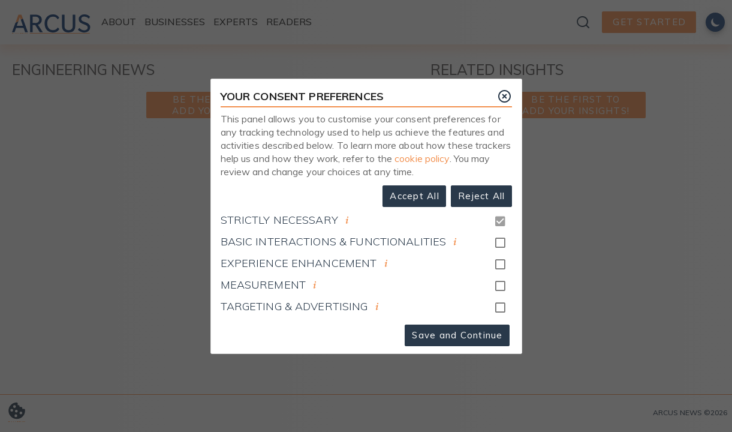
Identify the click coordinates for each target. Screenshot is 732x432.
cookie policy (422, 158)
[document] (347, 220)
